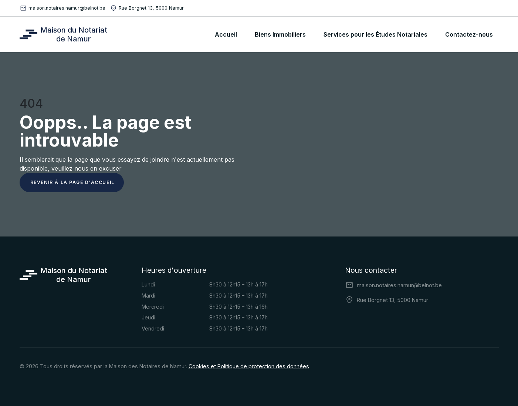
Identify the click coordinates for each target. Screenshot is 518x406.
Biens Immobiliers (280, 34)
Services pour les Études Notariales (375, 34)
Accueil (226, 34)
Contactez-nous (469, 34)
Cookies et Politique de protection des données (249, 366)
